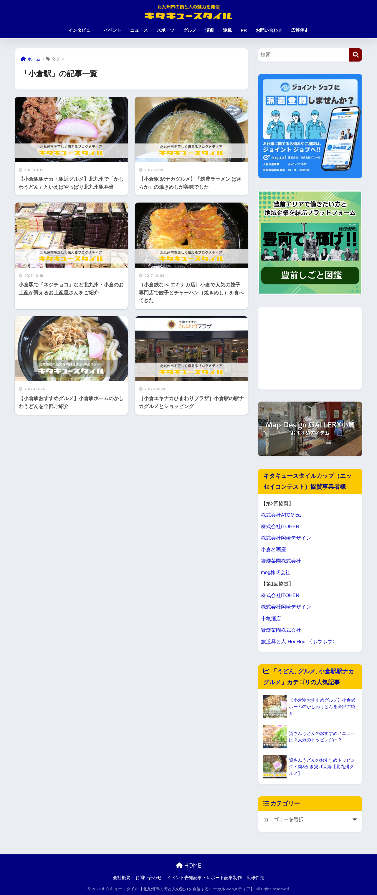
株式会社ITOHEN (280, 526)
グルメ (189, 30)
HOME (188, 865)
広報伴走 (300, 30)
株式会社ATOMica (281, 515)
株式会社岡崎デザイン (286, 538)
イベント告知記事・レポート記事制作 (204, 877)
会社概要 (121, 877)
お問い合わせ (269, 30)
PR (244, 30)
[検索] (355, 55)
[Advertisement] (310, 348)
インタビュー (81, 30)
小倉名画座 (273, 549)
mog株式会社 (276, 572)
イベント (112, 30)
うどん (286, 671)
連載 (227, 30)
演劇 (209, 30)
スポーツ (165, 30)
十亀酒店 (271, 618)
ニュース (139, 30)
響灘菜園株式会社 (281, 561)
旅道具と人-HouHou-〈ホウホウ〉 (299, 641)
